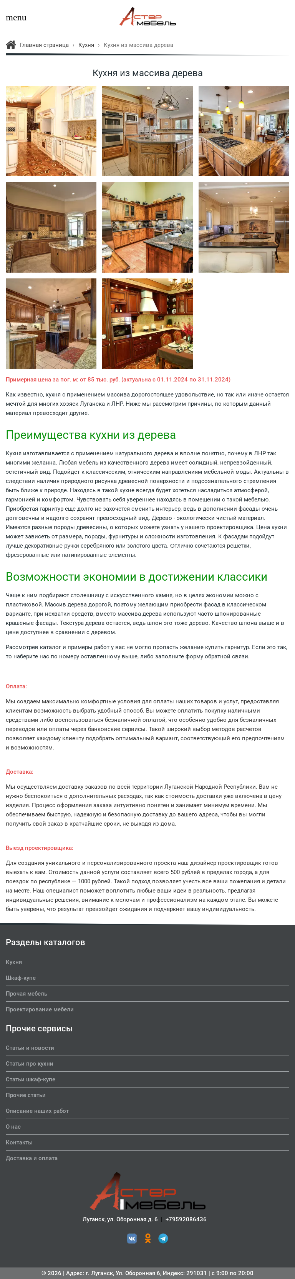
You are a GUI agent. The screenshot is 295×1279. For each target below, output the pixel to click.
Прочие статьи (26, 1095)
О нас (13, 1126)
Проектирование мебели (40, 1009)
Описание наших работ (37, 1110)
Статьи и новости (30, 1047)
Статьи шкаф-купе (30, 1079)
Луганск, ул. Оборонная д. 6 (120, 1219)
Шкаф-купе (21, 977)
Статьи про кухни (29, 1063)
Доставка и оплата (32, 1158)
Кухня (14, 962)
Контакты (19, 1142)
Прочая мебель (26, 993)
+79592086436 (186, 1219)
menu (13, 17)
